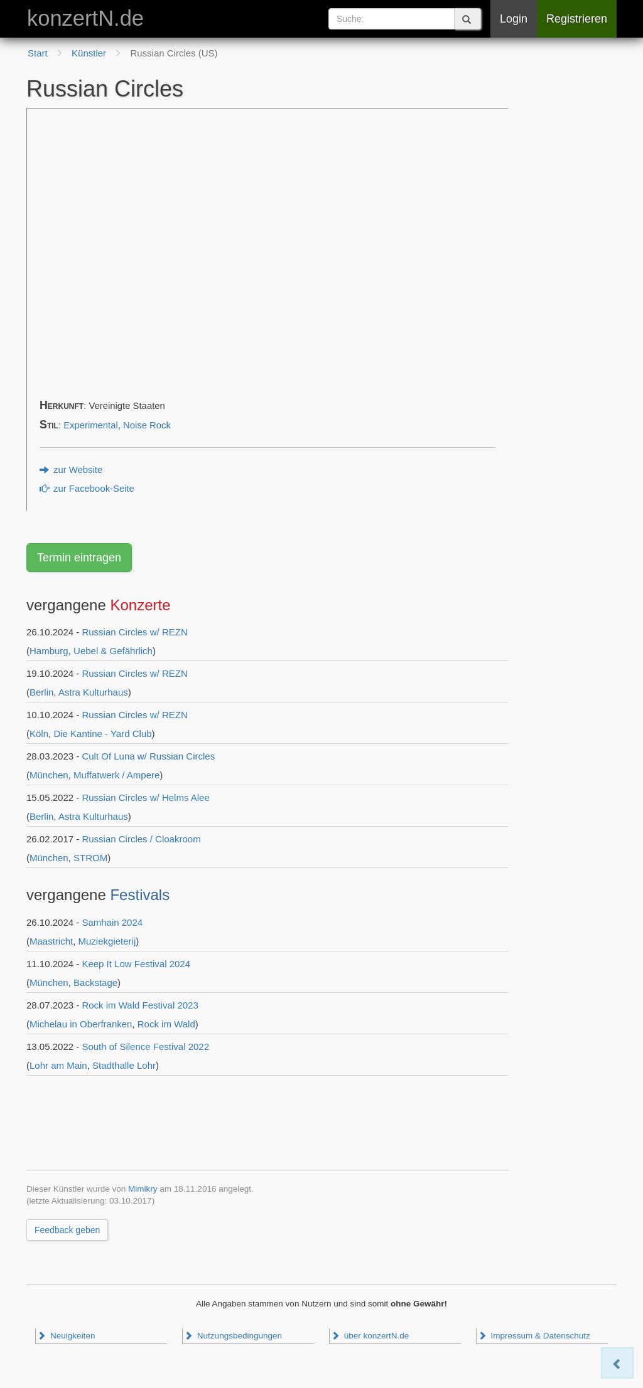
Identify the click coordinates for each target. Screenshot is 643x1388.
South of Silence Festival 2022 (145, 1046)
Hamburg (49, 650)
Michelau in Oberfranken (81, 1024)
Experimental (90, 425)
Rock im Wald (166, 1024)
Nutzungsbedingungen (233, 1335)
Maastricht (51, 941)
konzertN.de (85, 18)
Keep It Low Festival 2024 (136, 963)
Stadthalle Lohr (124, 1065)
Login (513, 19)
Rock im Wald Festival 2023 (140, 1005)
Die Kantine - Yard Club (102, 733)
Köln (39, 733)
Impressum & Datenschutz (534, 1335)
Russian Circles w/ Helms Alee (145, 797)
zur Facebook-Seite (87, 489)
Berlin (41, 692)
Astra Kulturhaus (93, 692)
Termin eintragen (79, 557)
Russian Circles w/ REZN (134, 632)
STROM (90, 857)
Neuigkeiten (66, 1335)
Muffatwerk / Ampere (116, 775)
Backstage (95, 982)
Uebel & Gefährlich (113, 650)
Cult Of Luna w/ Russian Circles (148, 756)
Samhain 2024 (112, 922)
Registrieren (576, 19)
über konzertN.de (370, 1335)
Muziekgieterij (107, 941)
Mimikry (143, 1189)
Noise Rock (147, 425)
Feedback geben (67, 1230)
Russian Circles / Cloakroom (141, 839)
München (49, 775)
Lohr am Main (58, 1065)
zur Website (71, 470)
